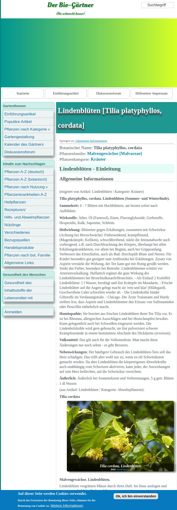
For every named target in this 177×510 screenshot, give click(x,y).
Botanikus (122, 469)
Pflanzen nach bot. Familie (27, 255)
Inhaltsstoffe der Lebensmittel (18, 291)
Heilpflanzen (15, 202)
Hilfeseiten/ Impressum (152, 93)
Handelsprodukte (19, 247)
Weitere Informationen (67, 508)
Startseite (23, 93)
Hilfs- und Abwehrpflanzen (27, 217)
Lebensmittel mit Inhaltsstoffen (18, 299)
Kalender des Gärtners (24, 144)
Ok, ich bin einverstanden (136, 498)
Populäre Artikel (18, 122)
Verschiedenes (17, 232)
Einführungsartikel (66, 93)
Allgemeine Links (19, 263)
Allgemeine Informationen (91, 140)
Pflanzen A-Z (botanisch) (25, 179)
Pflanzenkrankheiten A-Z (25, 194)
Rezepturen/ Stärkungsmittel (17, 210)
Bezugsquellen (17, 240)
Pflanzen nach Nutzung (24, 187)
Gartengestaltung (19, 137)
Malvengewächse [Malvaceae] (114, 153)
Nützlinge (12, 225)
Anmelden (13, 312)
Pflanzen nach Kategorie (25, 129)
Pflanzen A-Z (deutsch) (24, 172)
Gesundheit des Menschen (18, 283)
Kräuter (98, 159)
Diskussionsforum (108, 93)
